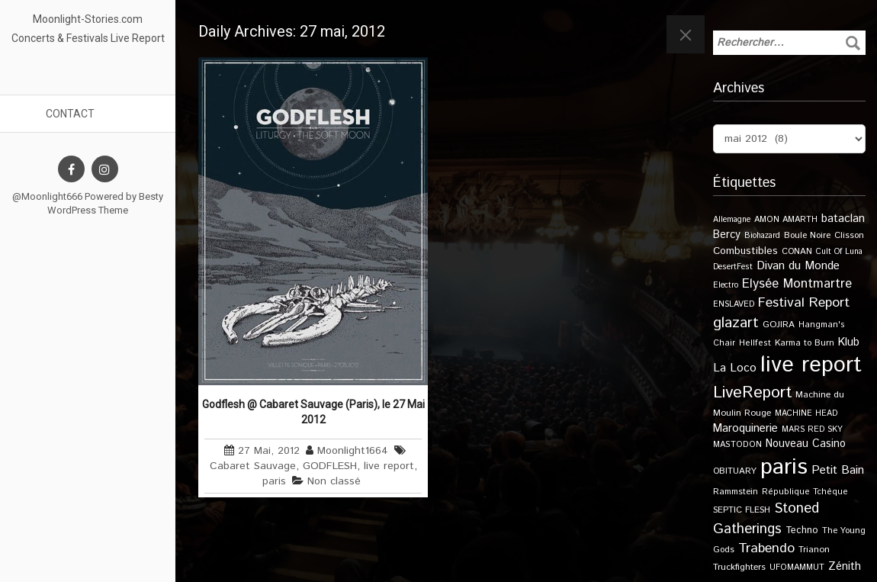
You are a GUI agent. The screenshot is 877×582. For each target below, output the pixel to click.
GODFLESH (330, 466)
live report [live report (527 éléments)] (811, 365)
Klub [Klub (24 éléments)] (848, 342)
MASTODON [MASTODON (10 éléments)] (737, 445)
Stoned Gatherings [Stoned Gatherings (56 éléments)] (766, 518)
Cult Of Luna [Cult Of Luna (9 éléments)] (839, 252)
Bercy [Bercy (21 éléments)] (726, 235)
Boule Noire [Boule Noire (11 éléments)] (807, 235)
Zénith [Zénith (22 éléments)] (844, 566)
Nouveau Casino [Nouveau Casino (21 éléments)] (806, 444)
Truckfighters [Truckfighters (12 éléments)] (739, 567)
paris (274, 481)
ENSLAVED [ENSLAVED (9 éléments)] (733, 304)
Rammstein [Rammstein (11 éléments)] (735, 491)
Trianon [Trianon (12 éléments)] (814, 549)
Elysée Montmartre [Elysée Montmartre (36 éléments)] (797, 284)
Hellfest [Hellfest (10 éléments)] (755, 343)
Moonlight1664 (352, 450)
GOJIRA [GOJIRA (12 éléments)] (779, 324)
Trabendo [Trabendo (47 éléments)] (766, 548)
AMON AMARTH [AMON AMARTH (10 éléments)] (786, 220)
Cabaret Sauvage (253, 466)
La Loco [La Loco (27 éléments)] (735, 368)
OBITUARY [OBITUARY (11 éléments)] (735, 471)
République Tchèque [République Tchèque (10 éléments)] (805, 492)
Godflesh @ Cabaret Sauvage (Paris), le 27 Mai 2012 (313, 412)
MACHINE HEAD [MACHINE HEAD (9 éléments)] (806, 413)
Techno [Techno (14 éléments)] (801, 530)
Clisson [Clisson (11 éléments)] (849, 235)
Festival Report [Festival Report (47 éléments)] (804, 303)
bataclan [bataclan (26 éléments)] (843, 219)
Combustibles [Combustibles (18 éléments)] (745, 251)
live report (389, 466)
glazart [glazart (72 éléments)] (736, 323)
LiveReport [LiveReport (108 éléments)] (752, 392)
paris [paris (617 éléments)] (784, 467)
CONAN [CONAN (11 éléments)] (797, 251)
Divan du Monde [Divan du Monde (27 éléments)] (798, 266)
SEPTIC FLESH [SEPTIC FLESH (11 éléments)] (741, 509)
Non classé (334, 481)
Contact (70, 114)
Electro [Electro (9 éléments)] (725, 285)
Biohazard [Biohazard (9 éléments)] (762, 236)
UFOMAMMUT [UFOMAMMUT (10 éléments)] (796, 567)
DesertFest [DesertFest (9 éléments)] (733, 267)
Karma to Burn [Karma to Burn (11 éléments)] (804, 342)
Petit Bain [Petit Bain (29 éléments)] (837, 470)
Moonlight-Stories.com (88, 19)
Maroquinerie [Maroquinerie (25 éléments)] (745, 428)
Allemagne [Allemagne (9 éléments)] (731, 220)
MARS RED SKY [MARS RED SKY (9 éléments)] (812, 429)
